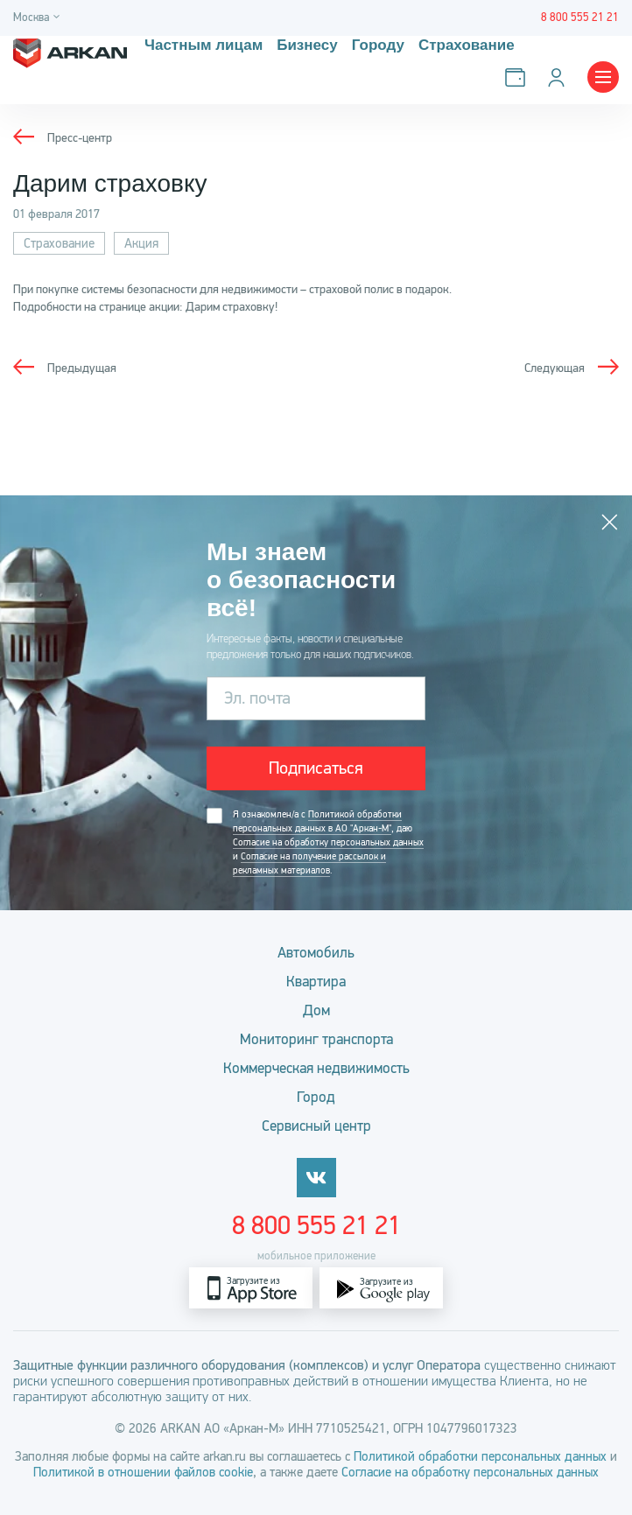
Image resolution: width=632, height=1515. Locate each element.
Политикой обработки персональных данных (480, 1456)
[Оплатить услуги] (518, 77)
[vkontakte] (316, 1177)
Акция (141, 243)
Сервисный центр (316, 1126)
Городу (378, 45)
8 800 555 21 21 (316, 1225)
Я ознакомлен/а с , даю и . (328, 843)
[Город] (39, 18)
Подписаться (316, 768)
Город (316, 1097)
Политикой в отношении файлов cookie (143, 1472)
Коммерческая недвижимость (316, 1068)
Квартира (316, 981)
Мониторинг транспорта (316, 1039)
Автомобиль (316, 952)
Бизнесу (307, 45)
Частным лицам (203, 45)
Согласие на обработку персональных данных (328, 842)
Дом (316, 1010)
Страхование (466, 45)
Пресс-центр (79, 137)
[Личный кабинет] (559, 77)
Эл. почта (257, 698)
